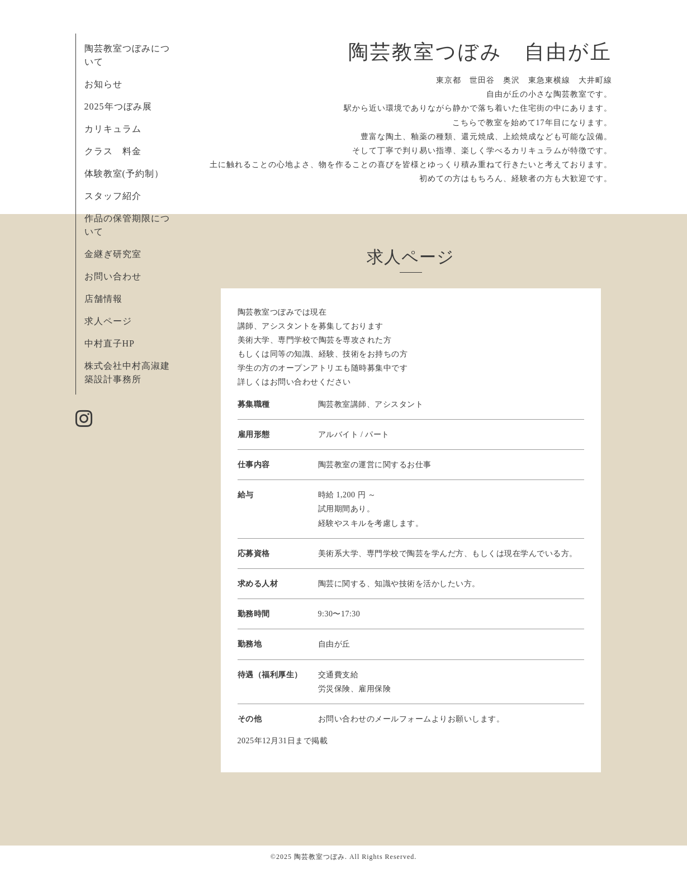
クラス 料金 (117, 151)
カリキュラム (112, 129)
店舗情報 (103, 298)
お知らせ (103, 84)
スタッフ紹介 (112, 196)
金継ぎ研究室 (112, 254)
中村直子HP (109, 343)
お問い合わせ (112, 276)
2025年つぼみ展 (118, 106)
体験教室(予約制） (124, 173)
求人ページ (108, 321)
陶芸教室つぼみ (319, 857)
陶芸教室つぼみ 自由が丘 (480, 52)
